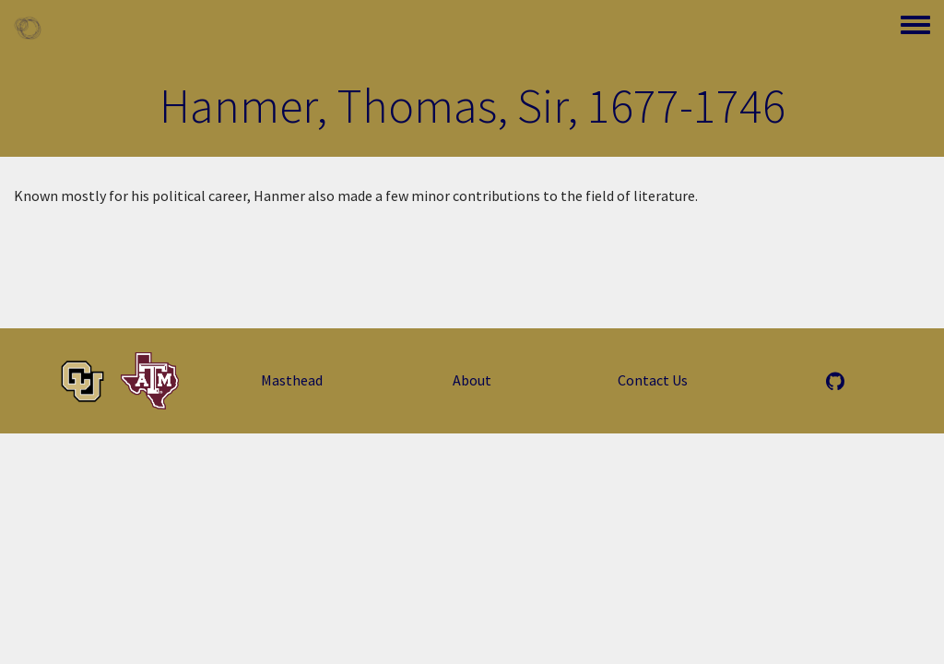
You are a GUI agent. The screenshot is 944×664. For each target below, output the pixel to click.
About (472, 380)
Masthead (292, 380)
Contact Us (653, 380)
